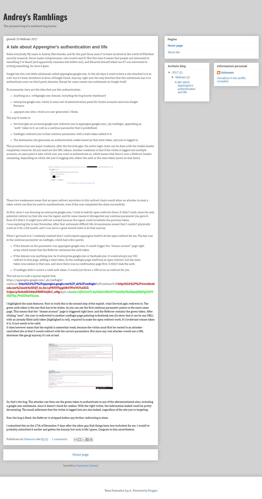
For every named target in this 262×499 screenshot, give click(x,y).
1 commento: (60, 439)
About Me (174, 52)
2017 (175, 72)
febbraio (180, 77)
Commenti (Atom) (87, 465)
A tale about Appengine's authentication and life (56, 46)
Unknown (227, 72)
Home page (81, 454)
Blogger (152, 490)
